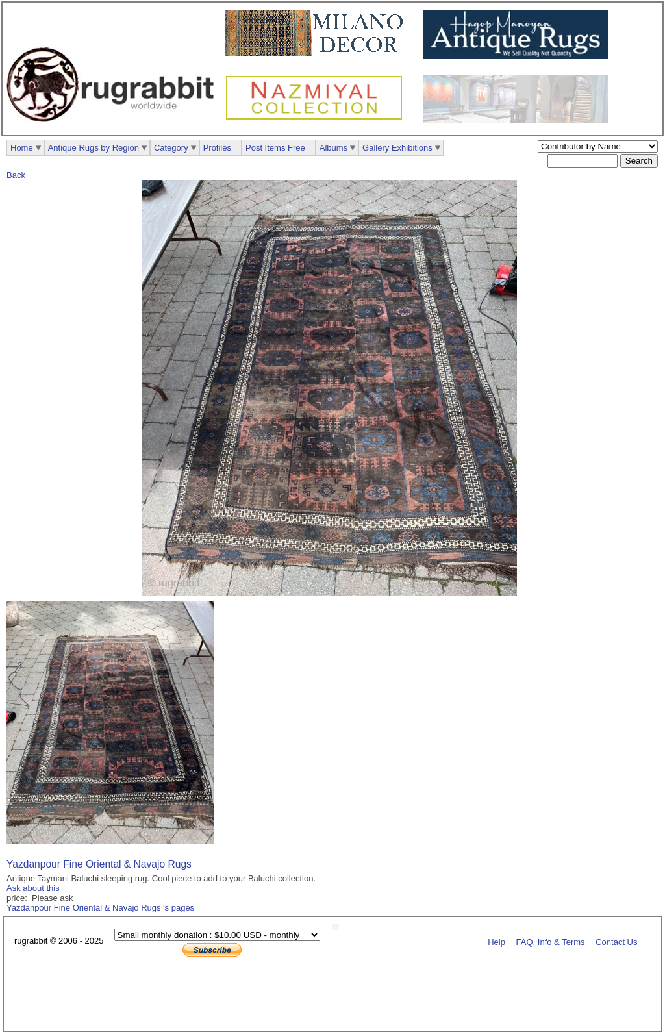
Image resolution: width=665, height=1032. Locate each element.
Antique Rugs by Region (93, 148)
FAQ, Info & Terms (550, 941)
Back (15, 175)
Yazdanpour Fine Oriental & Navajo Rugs (99, 864)
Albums (333, 148)
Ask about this (33, 888)
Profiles (217, 148)
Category (171, 148)
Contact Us (616, 941)
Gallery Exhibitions (397, 148)
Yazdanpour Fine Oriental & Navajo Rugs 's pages (100, 907)
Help (496, 941)
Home (21, 148)
